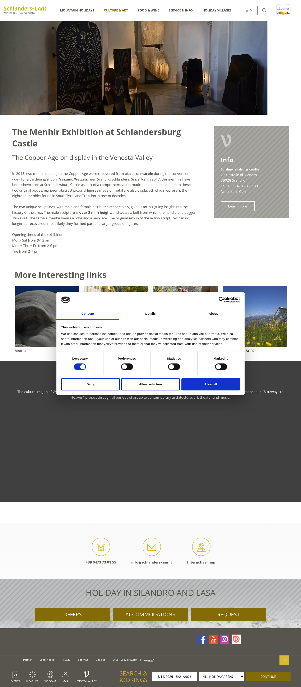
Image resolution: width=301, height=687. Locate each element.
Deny (90, 384)
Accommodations (150, 614)
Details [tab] (150, 313)
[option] (150, 68)
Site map (83, 660)
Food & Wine (148, 10)
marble (147, 173)
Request (228, 614)
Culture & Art (116, 10)
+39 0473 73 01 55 (101, 551)
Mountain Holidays (77, 10)
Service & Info (181, 10)
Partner (27, 660)
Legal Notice (47, 660)
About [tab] (213, 313)
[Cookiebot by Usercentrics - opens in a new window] (221, 300)
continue (268, 676)
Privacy (66, 660)
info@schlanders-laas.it (151, 551)
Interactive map (201, 551)
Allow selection (150, 384)
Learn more (237, 206)
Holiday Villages (217, 10)
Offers (72, 614)
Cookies (100, 660)
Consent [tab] (88, 313)
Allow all (210, 384)
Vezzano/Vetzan (73, 179)
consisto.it (149, 660)
